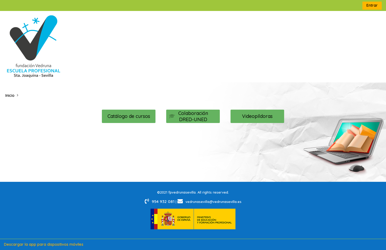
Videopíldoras (257, 116)
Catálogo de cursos (128, 116)
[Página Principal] (33, 46)
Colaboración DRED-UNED (188, 116)
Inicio (9, 95)
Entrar (372, 5)
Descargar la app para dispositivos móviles (43, 244)
